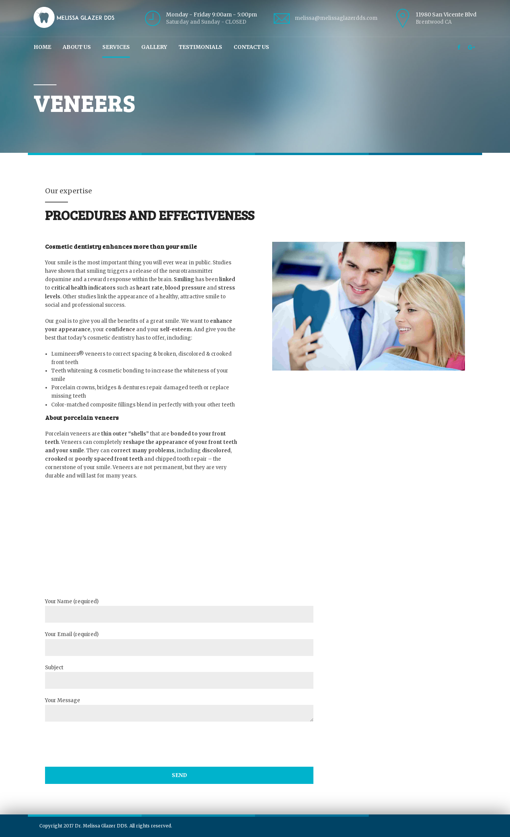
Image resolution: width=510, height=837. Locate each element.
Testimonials (200, 47)
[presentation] (103, 762)
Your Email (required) (179, 643)
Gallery (154, 47)
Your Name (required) (179, 610)
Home (42, 47)
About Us (77, 47)
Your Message (179, 709)
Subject (179, 676)
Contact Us (251, 47)
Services (116, 47)
